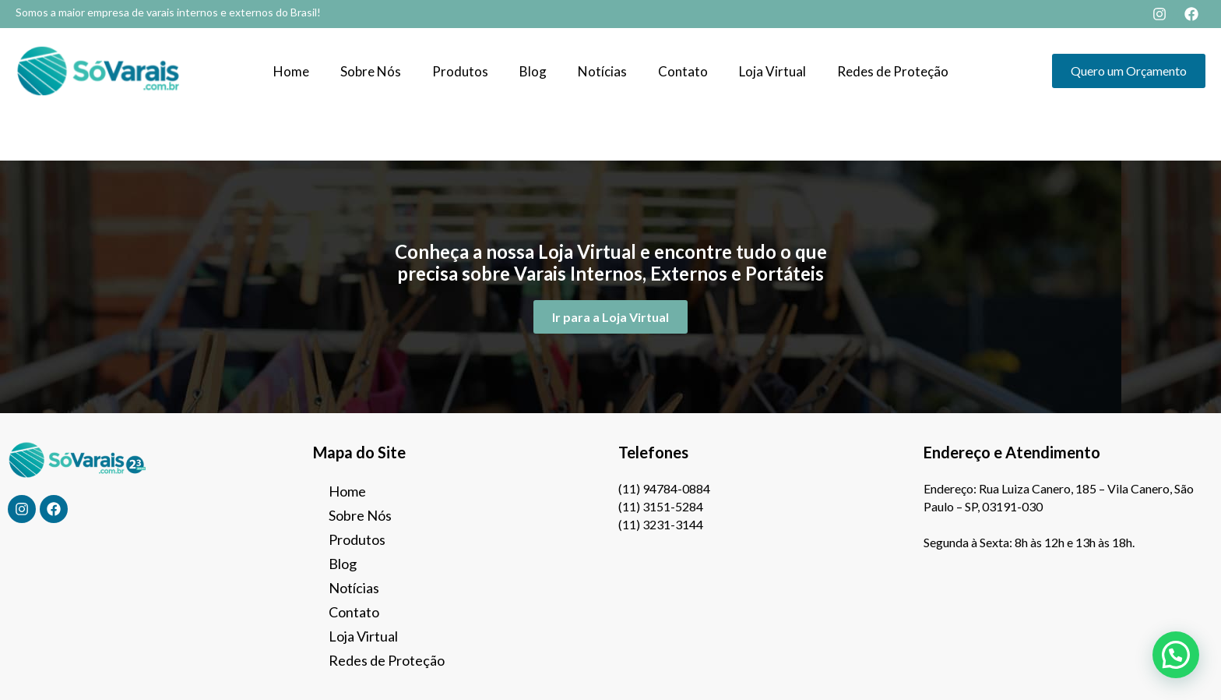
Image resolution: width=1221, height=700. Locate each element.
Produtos (460, 71)
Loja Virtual (772, 71)
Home (291, 71)
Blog (533, 71)
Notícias (602, 71)
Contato (683, 71)
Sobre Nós (370, 71)
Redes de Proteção (892, 71)
